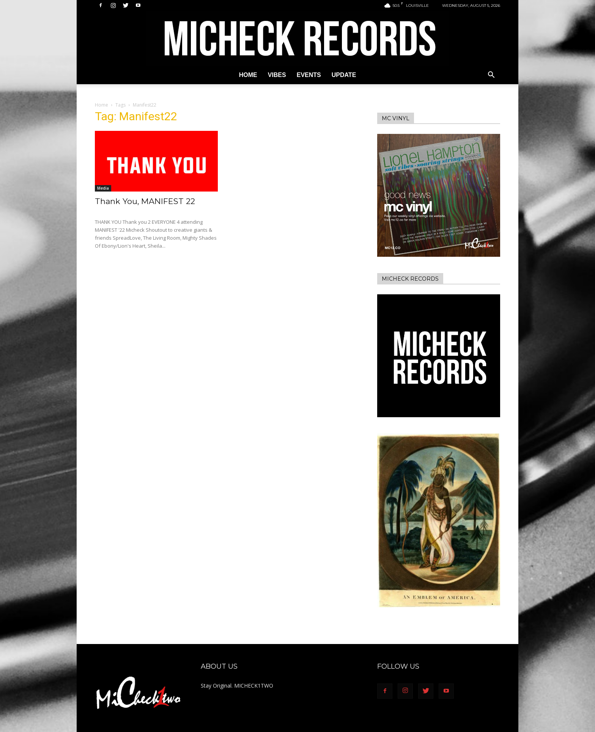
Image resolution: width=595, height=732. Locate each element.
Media (103, 188)
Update (344, 75)
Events (309, 75)
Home (248, 75)
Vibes (277, 75)
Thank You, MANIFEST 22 (145, 201)
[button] (491, 75)
